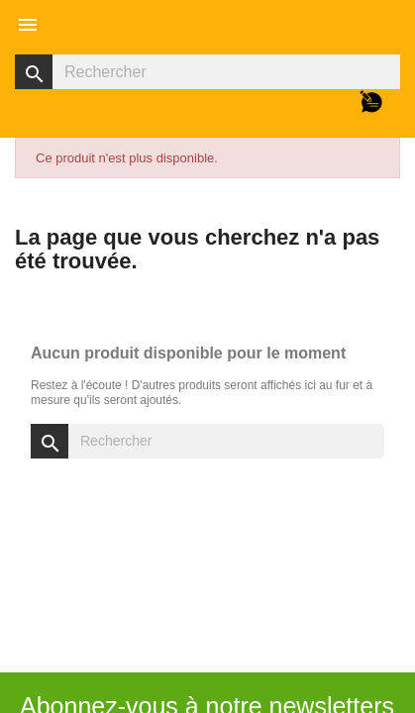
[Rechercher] (207, 71)
